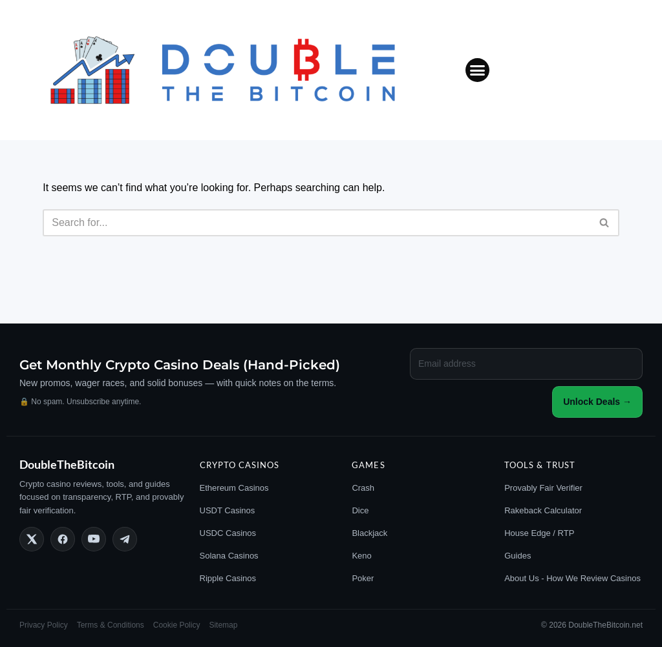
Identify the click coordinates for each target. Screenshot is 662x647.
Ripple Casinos (228, 578)
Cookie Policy (176, 625)
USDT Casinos (227, 510)
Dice (360, 510)
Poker (363, 578)
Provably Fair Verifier (543, 488)
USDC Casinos (228, 533)
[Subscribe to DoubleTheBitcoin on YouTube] (93, 539)
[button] (477, 70)
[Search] (316, 222)
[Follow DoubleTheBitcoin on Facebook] (62, 539)
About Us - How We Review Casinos (572, 578)
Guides (517, 555)
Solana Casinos (229, 555)
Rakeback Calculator (543, 510)
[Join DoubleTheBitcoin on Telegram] (124, 539)
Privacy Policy (43, 625)
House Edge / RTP (539, 533)
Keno (361, 555)
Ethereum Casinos (234, 488)
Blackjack (369, 533)
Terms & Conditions (110, 625)
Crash (363, 488)
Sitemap (223, 625)
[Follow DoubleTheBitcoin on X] (31, 539)
